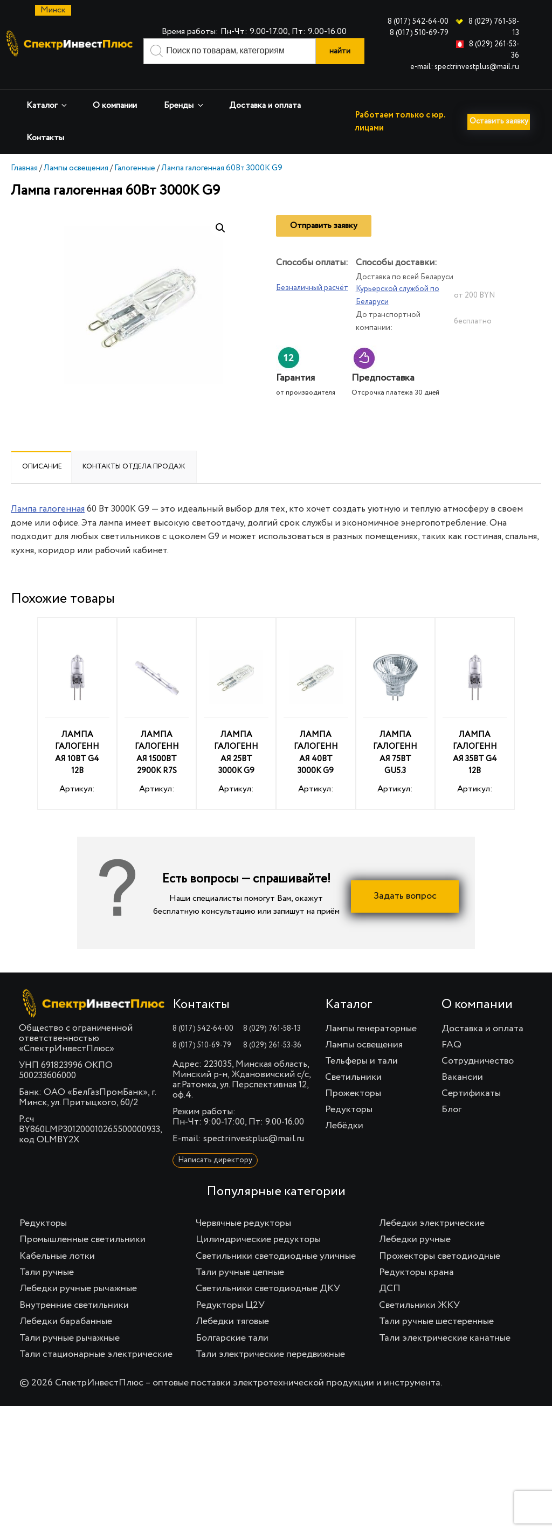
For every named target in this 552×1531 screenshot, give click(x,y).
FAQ (451, 1063)
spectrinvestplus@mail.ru (253, 1157)
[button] (220, 246)
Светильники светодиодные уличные (276, 1274)
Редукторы (348, 1128)
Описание (42, 484)
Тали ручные (46, 1290)
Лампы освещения (76, 186)
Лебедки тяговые (232, 1339)
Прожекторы (353, 1111)
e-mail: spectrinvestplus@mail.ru (464, 67)
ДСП (390, 1307)
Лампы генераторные (371, 1047)
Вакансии (462, 1095)
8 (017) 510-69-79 (419, 33)
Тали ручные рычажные (69, 1356)
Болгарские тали (232, 1356)
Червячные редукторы (243, 1241)
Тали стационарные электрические (95, 1372)
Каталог (47, 105)
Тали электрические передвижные (270, 1372)
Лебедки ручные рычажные (78, 1307)
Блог (451, 1128)
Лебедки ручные (415, 1258)
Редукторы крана (416, 1290)
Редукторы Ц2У (230, 1323)
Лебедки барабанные (65, 1339)
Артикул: (77, 733)
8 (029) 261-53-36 (272, 1063)
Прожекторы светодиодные (439, 1274)
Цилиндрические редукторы (258, 1258)
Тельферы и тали (361, 1079)
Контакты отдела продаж (133, 484)
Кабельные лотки (57, 1274)
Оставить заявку (49, 163)
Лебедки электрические (432, 1241)
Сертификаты (471, 1111)
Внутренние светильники (74, 1323)
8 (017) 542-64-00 (418, 21)
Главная (24, 186)
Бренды (184, 105)
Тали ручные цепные (240, 1290)
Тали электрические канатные (444, 1356)
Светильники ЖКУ (419, 1323)
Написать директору (215, 1178)
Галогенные (134, 186)
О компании (115, 105)
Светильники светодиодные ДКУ (268, 1307)
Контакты (45, 138)
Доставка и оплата (265, 105)
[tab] (42, 485)
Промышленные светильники (82, 1258)
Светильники (353, 1095)
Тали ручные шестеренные (436, 1339)
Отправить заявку (323, 244)
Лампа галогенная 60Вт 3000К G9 (221, 186)
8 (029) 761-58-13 (272, 1047)
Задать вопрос (405, 915)
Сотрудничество (477, 1079)
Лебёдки (344, 1144)
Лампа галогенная (48, 527)
